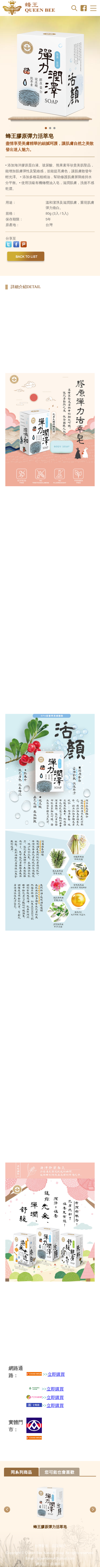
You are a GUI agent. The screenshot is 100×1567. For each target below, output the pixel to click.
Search (74, 8)
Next (89, 72)
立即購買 (56, 1374)
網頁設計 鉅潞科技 (50, 1564)
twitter (9, 244)
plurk (24, 244)
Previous (11, 72)
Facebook (84, 8)
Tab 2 (59, 1472)
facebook (16, 244)
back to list (25, 258)
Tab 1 (21, 1472)
